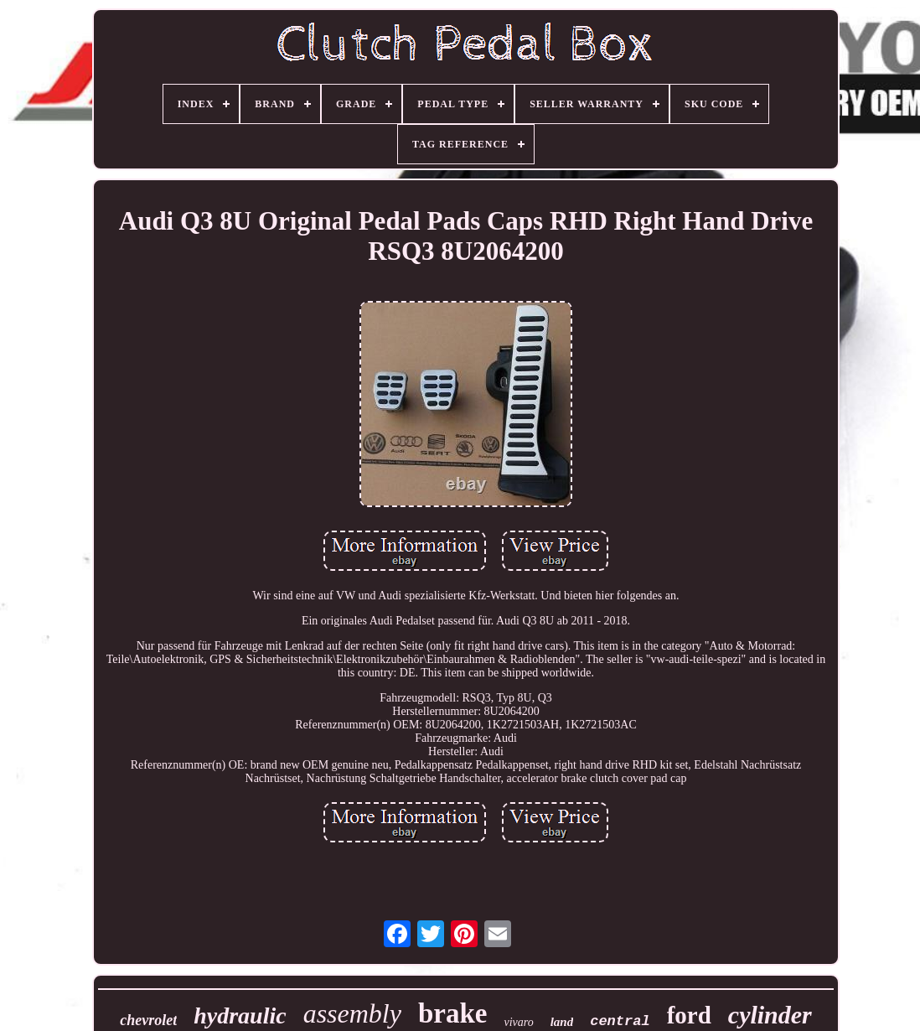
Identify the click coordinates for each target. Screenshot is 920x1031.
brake (453, 1013)
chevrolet (148, 1020)
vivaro (518, 1022)
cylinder (770, 1014)
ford (689, 1015)
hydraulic (240, 1015)
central (619, 1021)
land (562, 1021)
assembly (352, 1013)
